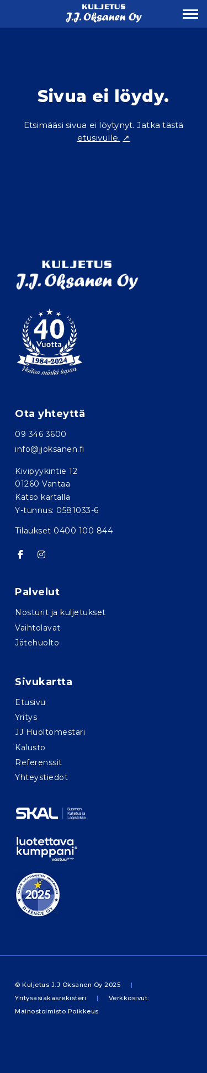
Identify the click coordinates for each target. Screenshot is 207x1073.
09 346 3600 (41, 434)
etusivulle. (98, 137)
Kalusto (30, 747)
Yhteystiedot (41, 777)
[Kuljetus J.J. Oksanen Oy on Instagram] (41, 554)
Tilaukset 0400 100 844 (64, 531)
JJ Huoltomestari (50, 732)
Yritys (26, 717)
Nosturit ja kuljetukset (60, 612)
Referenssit (38, 762)
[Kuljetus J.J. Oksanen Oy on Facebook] (20, 554)
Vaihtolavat (38, 628)
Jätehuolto (37, 643)
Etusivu (30, 702)
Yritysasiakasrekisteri (50, 998)
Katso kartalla (42, 497)
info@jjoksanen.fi (49, 449)
